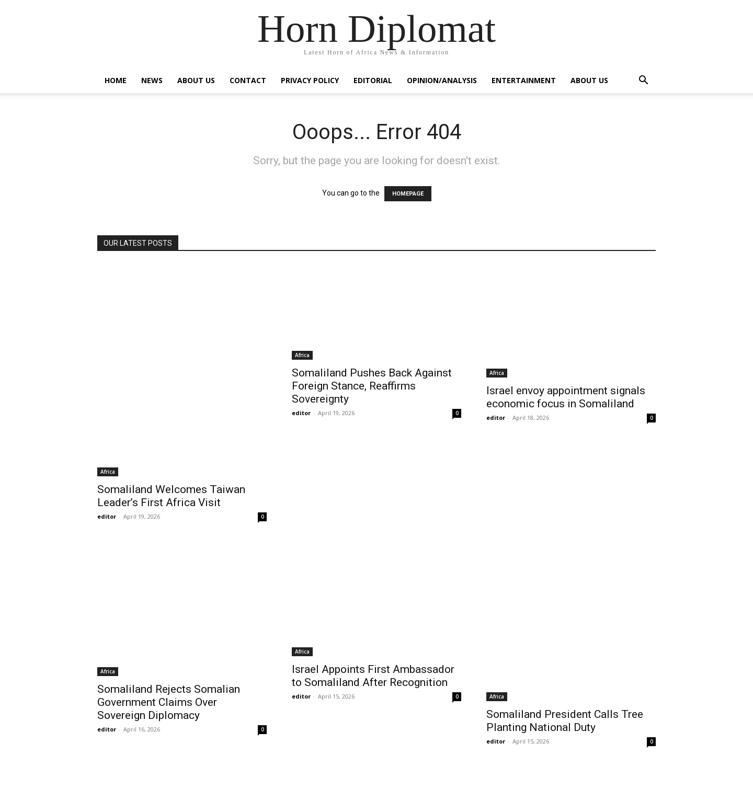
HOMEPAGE (408, 193)
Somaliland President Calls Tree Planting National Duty (564, 721)
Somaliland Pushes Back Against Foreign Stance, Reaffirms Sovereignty (372, 386)
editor (106, 516)
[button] (643, 81)
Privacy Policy (310, 80)
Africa (107, 471)
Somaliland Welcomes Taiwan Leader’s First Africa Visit (171, 496)
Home (116, 80)
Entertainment (524, 80)
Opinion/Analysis (442, 80)
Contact (248, 80)
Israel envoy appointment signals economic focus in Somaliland (565, 397)
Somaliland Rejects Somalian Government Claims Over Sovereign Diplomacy (168, 702)
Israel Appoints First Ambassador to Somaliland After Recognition (373, 676)
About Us (196, 80)
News (152, 80)
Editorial (372, 80)
